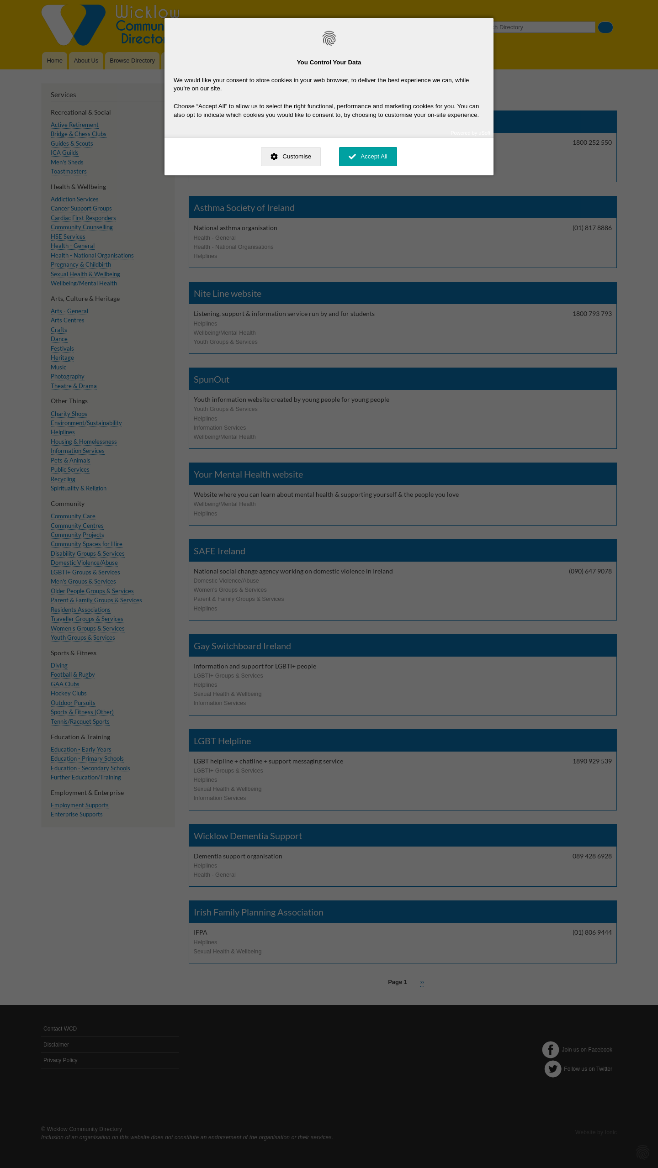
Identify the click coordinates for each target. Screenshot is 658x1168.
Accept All (374, 156)
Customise (296, 156)
